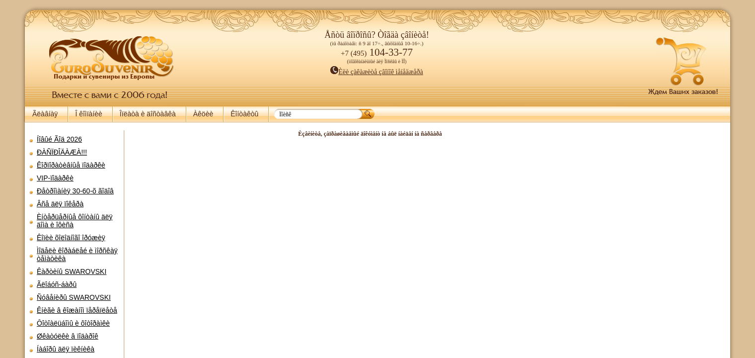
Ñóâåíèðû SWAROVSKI (74, 297)
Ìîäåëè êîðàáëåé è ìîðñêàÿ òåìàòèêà (77, 255)
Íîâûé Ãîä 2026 (59, 139)
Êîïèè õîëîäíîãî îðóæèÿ (71, 238)
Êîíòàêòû (244, 114)
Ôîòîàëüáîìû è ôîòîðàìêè (73, 323)
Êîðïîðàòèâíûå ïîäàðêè (71, 165)
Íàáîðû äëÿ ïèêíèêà (65, 349)
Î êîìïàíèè (88, 114)
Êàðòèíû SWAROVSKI (71, 271)
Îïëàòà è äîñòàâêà (148, 114)
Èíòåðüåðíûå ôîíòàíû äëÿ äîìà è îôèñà (75, 221)
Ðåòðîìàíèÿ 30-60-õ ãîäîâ (75, 191)
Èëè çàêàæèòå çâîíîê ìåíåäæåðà (376, 72)
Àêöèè (203, 114)
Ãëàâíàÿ (45, 114)
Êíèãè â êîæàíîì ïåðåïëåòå (77, 310)
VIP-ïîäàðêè (55, 178)
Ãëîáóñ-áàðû (56, 284)
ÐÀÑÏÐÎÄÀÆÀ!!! (62, 152)
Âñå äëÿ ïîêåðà (60, 204)
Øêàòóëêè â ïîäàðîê (67, 336)
